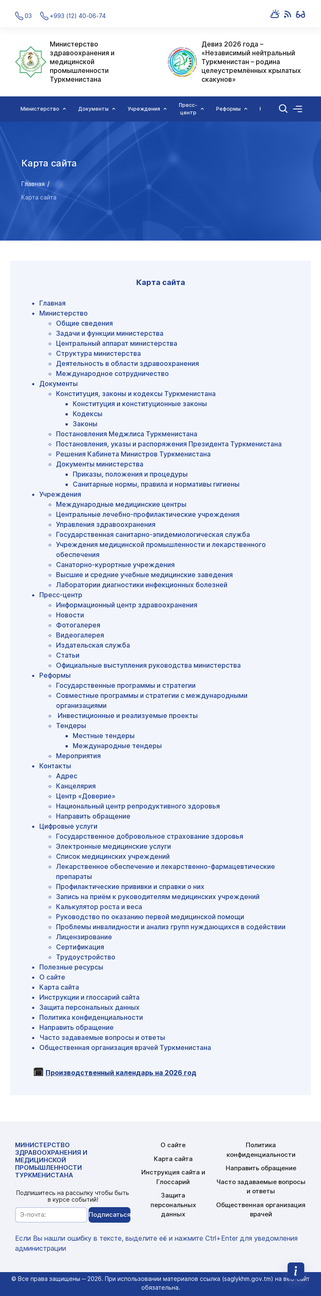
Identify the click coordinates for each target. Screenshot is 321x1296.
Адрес (66, 776)
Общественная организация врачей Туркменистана (125, 1047)
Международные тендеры (117, 745)
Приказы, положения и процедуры (130, 474)
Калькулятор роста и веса (99, 906)
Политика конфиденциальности (91, 1017)
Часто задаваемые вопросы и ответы (102, 1037)
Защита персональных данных (89, 1007)
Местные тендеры (104, 735)
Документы (58, 383)
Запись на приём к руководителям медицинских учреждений (158, 896)
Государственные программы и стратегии (126, 685)
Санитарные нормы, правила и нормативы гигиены (156, 484)
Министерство (63, 313)
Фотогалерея (78, 625)
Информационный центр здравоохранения (126, 605)
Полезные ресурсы (71, 967)
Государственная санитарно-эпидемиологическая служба (153, 534)
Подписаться (109, 1214)
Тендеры (71, 725)
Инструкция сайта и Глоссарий (173, 1177)
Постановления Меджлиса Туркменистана (126, 434)
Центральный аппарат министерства (116, 343)
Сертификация (80, 947)
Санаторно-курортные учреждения (115, 564)
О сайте (52, 977)
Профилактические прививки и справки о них (130, 886)
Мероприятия (78, 756)
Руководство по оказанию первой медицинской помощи (150, 916)
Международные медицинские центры (121, 504)
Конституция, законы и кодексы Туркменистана (136, 393)
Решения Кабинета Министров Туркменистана (133, 454)
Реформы (55, 675)
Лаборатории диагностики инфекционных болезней (141, 585)
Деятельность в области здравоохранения (127, 363)
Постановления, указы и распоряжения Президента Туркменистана (169, 444)
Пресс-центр (60, 595)
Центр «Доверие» (85, 796)
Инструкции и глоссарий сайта (89, 997)
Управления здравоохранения (105, 524)
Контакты (55, 766)
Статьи (67, 655)
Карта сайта (59, 987)
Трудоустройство (85, 957)
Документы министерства (99, 464)
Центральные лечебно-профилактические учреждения (147, 514)
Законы (85, 424)
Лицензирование (84, 937)
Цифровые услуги (68, 826)
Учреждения (60, 494)
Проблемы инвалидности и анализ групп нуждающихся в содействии (170, 927)
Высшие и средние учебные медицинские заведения (144, 574)
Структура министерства (98, 353)
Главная (33, 183)
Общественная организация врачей (261, 1209)
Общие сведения (84, 323)
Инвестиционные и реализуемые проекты (127, 715)
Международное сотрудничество (112, 373)
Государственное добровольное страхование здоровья (149, 836)
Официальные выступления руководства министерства (148, 665)
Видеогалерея (80, 635)
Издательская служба (93, 645)
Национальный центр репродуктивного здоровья (138, 806)
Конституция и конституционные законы (140, 403)
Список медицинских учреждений (113, 856)
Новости (70, 615)
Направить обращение (93, 816)
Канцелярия (76, 786)
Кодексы (87, 414)
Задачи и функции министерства (109, 333)
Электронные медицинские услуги (113, 846)
